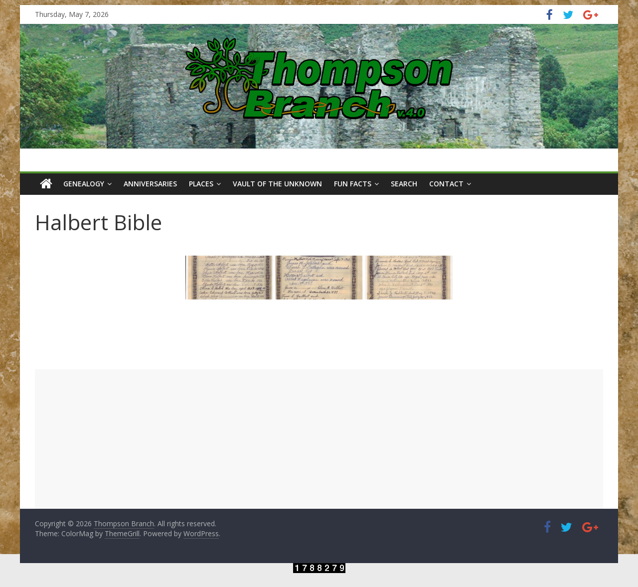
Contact (446, 183)
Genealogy (83, 183)
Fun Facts (352, 183)
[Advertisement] (319, 439)
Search (404, 183)
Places (201, 183)
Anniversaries (150, 183)
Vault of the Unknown (277, 183)
